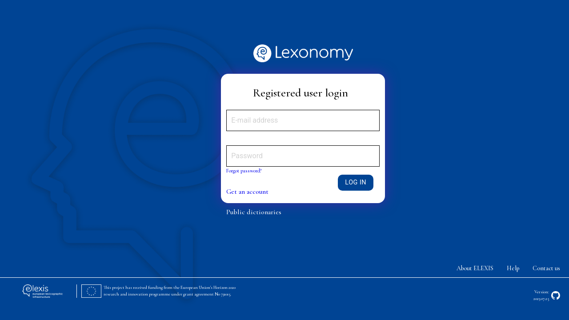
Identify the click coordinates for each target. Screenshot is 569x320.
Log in (355, 182)
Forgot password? (243, 171)
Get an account (247, 191)
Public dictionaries (253, 212)
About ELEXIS (475, 268)
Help (513, 268)
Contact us (546, 268)
